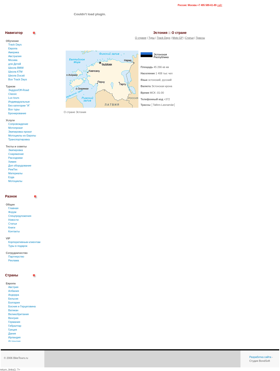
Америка (13, 52)
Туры (151, 37)
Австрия (13, 287)
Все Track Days (17, 79)
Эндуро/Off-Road (18, 90)
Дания (12, 333)
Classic (12, 93)
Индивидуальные (19, 101)
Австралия (14, 56)
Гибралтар (14, 325)
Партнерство (16, 256)
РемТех (12, 169)
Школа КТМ (15, 71)
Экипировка (15, 150)
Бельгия (13, 298)
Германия (14, 321)
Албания (13, 290)
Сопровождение (18, 123)
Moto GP (177, 37)
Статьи (12, 223)
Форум (12, 212)
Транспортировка (19, 139)
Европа (12, 48)
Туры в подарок (17, 245)
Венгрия (13, 318)
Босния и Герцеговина (22, 306)
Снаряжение (16, 153)
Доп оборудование (19, 165)
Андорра (13, 294)
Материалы (15, 173)
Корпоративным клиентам (24, 242)
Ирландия (14, 337)
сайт (219, 5)
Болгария (14, 302)
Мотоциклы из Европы (22, 135)
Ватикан (13, 310)
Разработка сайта (260, 357)
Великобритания (18, 314)
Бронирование (17, 113)
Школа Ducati (16, 75)
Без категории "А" (19, 105)
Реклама (13, 260)
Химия (12, 161)
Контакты (14, 231)
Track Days (15, 44)
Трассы (200, 37)
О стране (140, 37)
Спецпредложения (19, 215)
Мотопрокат (15, 127)
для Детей (14, 63)
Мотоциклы (15, 181)
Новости (13, 219)
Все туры (14, 109)
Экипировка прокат (20, 131)
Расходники (15, 157)
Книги (11, 227)
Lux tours (13, 97)
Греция (12, 329)
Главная (13, 208)
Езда (11, 177)
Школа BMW (16, 67)
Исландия (14, 341)
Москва (12, 60)
